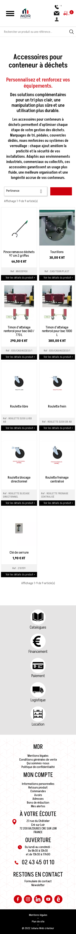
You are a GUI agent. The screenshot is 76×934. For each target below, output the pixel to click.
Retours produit (38, 787)
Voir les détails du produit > (20, 278)
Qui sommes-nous (38, 763)
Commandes (38, 791)
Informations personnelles (38, 784)
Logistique (38, 700)
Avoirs (38, 795)
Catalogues (38, 627)
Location (38, 724)
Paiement (38, 676)
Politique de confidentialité (38, 767)
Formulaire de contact (38, 881)
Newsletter (38, 885)
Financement (38, 651)
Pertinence (25, 191)
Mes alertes (38, 806)
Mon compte (38, 775)
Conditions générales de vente (38, 759)
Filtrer (61, 191)
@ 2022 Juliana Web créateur (38, 928)
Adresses (38, 798)
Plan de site (38, 921)
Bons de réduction (38, 802)
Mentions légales (38, 755)
